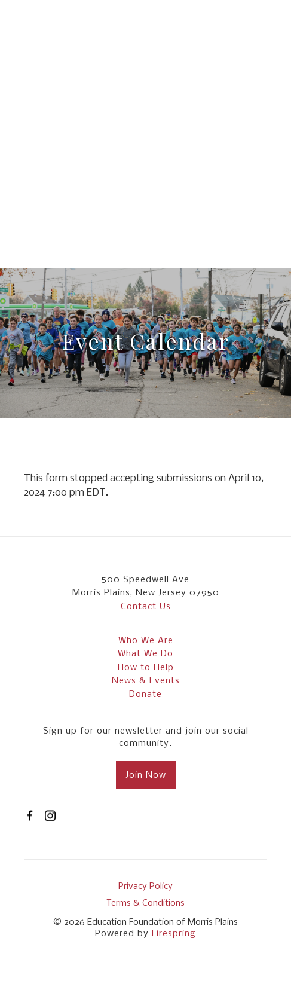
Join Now (145, 775)
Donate (145, 694)
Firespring (174, 934)
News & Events (146, 681)
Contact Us (146, 607)
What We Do (145, 654)
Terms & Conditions (145, 903)
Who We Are (145, 641)
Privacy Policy (145, 886)
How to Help (146, 668)
